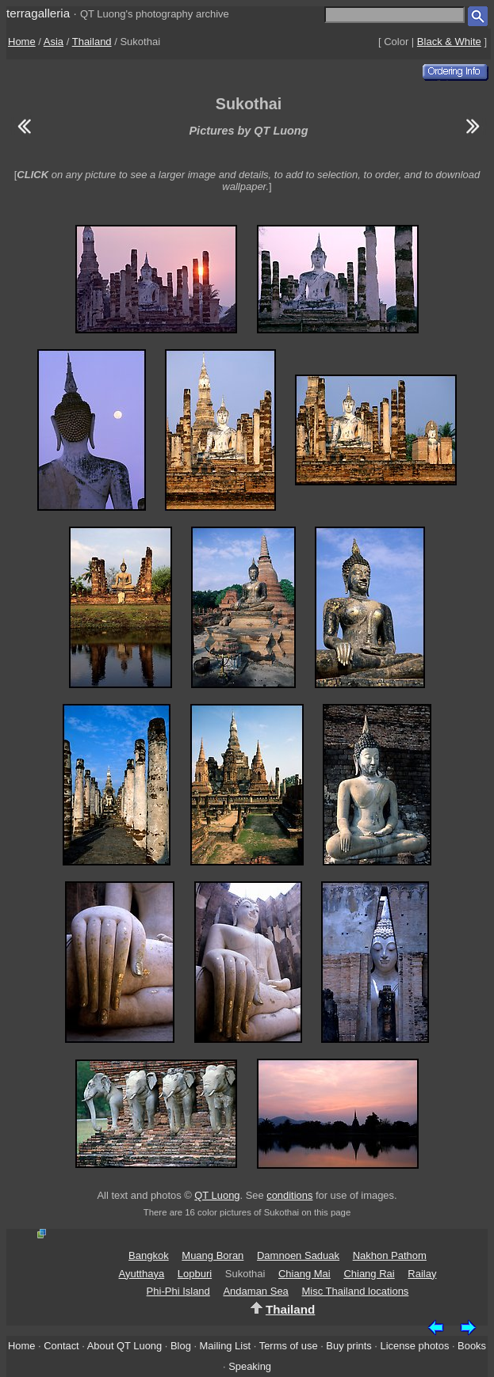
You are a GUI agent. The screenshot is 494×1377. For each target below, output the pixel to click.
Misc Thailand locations (354, 1291)
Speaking (249, 1366)
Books (472, 1346)
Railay (422, 1274)
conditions (289, 1195)
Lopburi (195, 1274)
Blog (180, 1346)
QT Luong (216, 1195)
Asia (53, 42)
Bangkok (148, 1255)
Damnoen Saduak (298, 1255)
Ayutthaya (142, 1274)
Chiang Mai (304, 1274)
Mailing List (225, 1346)
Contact (61, 1346)
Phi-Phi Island (178, 1291)
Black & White (449, 42)
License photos (415, 1346)
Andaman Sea (255, 1291)
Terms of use (288, 1346)
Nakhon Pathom (390, 1255)
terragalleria (38, 13)
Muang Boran (212, 1255)
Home (22, 42)
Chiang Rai (368, 1274)
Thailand (92, 42)
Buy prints (348, 1346)
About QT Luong (124, 1346)
